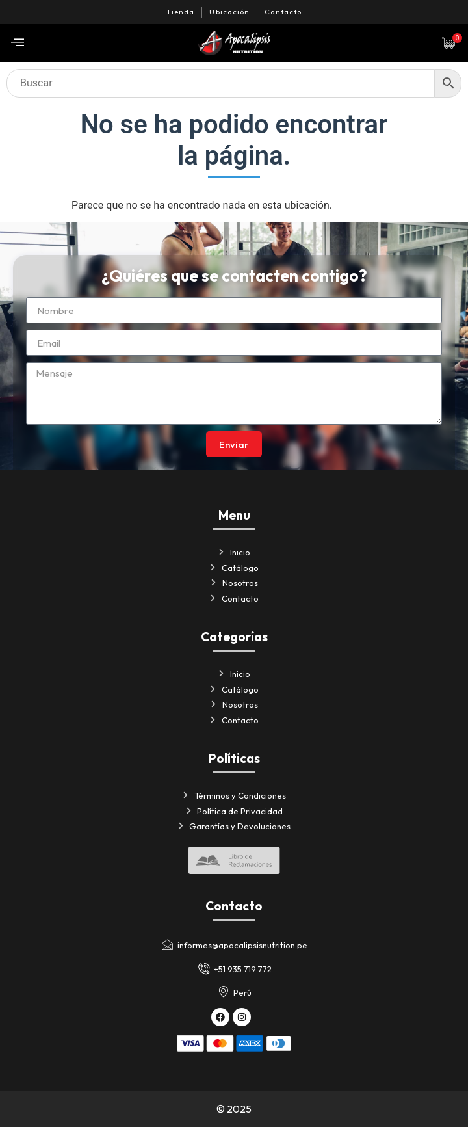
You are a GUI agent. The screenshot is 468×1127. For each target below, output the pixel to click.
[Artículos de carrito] (452, 42)
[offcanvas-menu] (17, 43)
